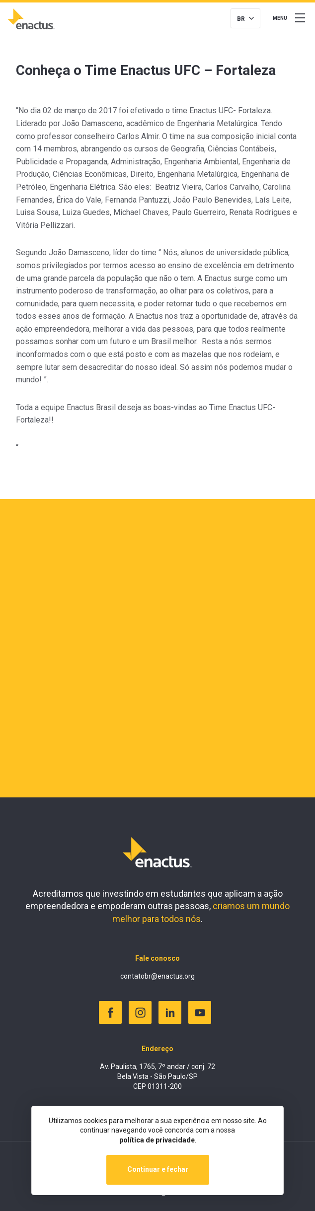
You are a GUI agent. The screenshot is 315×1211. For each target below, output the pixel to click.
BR (241, 18)
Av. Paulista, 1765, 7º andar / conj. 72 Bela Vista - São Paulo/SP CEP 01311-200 (157, 1076)
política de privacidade (157, 1140)
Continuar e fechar (157, 1169)
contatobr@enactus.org (157, 976)
